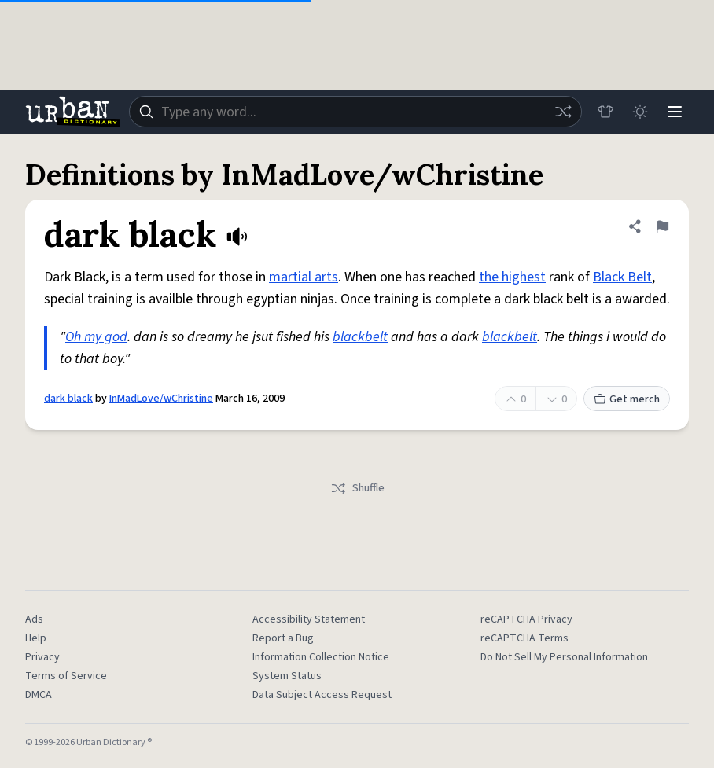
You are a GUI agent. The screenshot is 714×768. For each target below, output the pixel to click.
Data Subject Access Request (322, 695)
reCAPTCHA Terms (524, 638)
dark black (68, 398)
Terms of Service (66, 676)
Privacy (42, 657)
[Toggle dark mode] (640, 111)
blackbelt (360, 337)
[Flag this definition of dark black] (662, 226)
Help (35, 638)
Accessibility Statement (308, 619)
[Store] (605, 111)
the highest (512, 277)
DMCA (38, 695)
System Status (287, 676)
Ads (34, 619)
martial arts (303, 277)
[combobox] (355, 111)
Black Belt (622, 277)
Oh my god (96, 337)
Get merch (627, 399)
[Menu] (675, 111)
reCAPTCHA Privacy (526, 619)
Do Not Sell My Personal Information (564, 657)
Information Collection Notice (320, 657)
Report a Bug (283, 638)
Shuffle (357, 488)
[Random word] (563, 111)
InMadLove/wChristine (161, 398)
